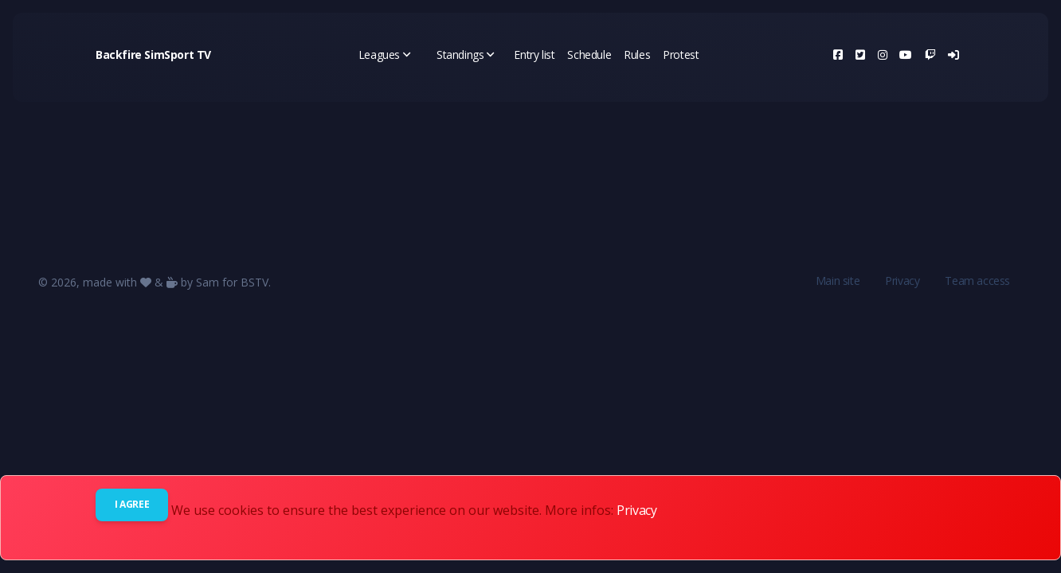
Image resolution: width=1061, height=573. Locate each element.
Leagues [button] (384, 54)
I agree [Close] (132, 504)
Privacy (902, 280)
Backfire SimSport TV (153, 54)
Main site (837, 280)
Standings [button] (466, 54)
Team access (977, 280)
